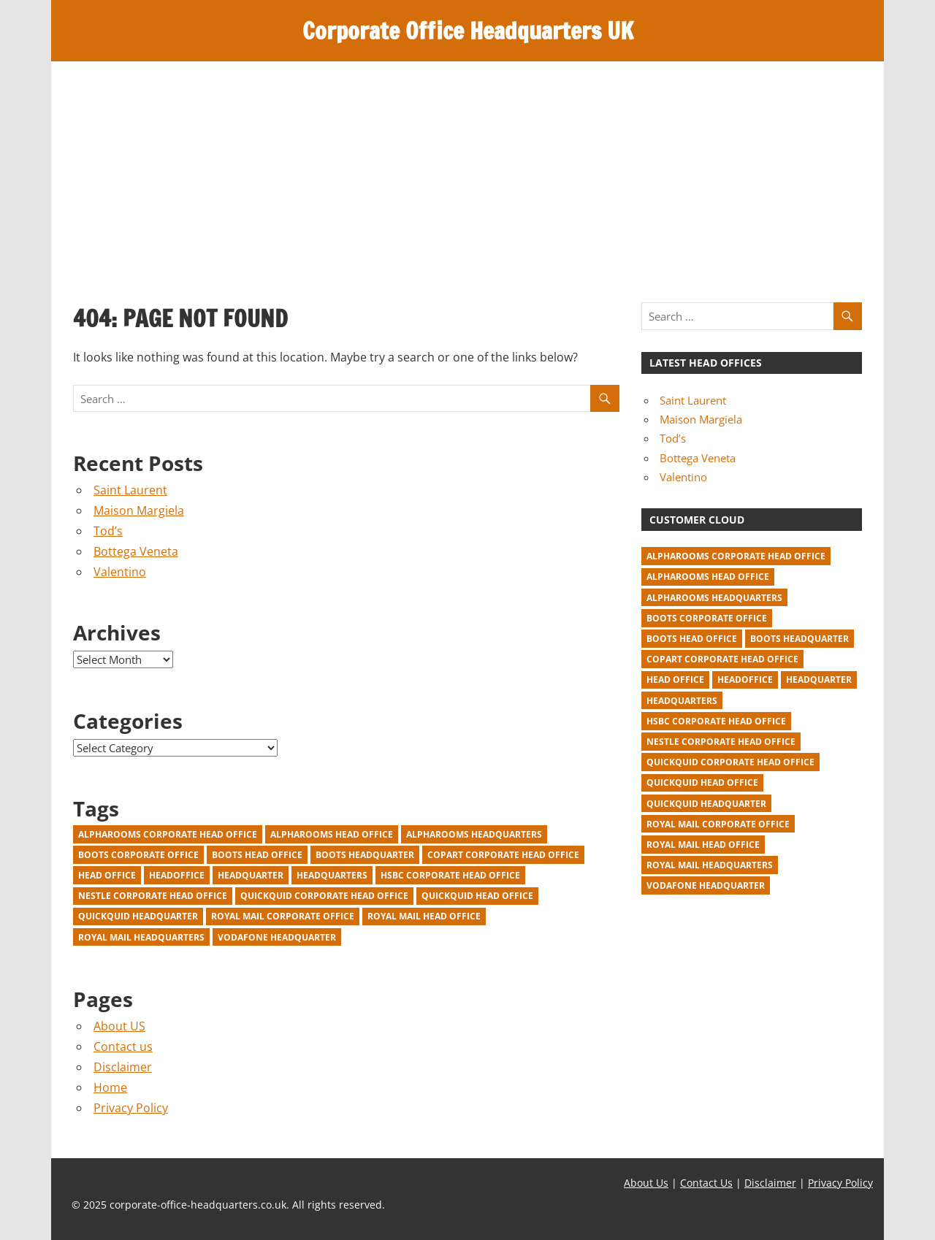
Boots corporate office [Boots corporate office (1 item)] (138, 855)
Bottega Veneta (136, 551)
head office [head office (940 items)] (107, 875)
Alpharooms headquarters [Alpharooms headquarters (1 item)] (474, 834)
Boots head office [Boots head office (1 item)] (257, 855)
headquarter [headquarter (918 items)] (250, 875)
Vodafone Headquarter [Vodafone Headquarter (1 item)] (277, 937)
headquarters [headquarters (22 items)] (332, 875)
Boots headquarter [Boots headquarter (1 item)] (365, 855)
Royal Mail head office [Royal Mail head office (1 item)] (424, 916)
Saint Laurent (130, 490)
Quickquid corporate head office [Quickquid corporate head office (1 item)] (324, 895)
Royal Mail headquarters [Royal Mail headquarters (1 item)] (141, 937)
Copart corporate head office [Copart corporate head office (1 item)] (503, 855)
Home (110, 1087)
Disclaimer (123, 1067)
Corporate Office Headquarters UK (467, 30)
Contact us (123, 1046)
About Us (646, 1183)
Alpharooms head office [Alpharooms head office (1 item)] (331, 834)
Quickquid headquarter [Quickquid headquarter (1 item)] (138, 916)
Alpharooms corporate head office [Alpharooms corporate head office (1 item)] (167, 834)
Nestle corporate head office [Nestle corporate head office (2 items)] (152, 895)
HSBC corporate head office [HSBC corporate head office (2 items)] (450, 875)
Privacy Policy (131, 1108)
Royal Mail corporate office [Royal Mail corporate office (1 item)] (282, 916)
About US (119, 1026)
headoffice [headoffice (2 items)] (177, 875)
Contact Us (706, 1183)
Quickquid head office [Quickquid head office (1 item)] (477, 895)
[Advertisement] (467, 171)
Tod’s (108, 531)
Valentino (120, 572)
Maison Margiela (139, 510)
